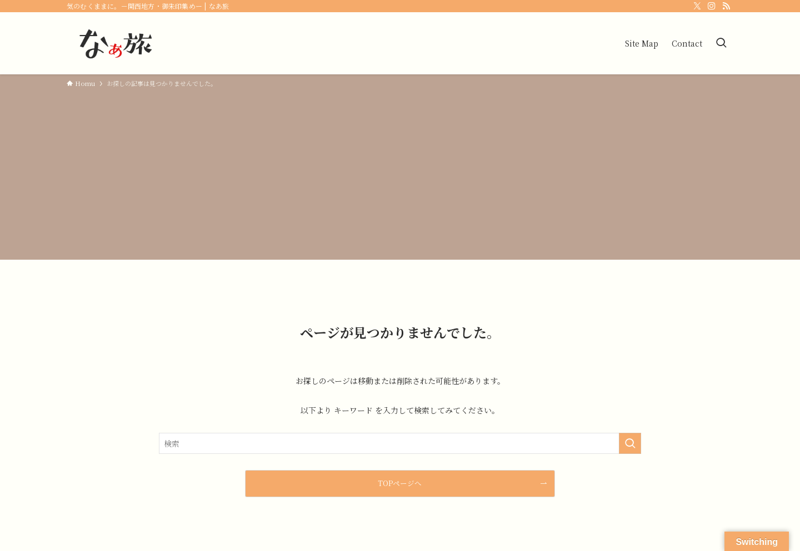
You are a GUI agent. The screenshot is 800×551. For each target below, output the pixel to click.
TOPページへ (400, 483)
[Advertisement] (400, 172)
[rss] (726, 6)
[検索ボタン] (721, 43)
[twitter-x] (697, 6)
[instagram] (711, 6)
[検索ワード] (400, 443)
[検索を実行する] (630, 443)
